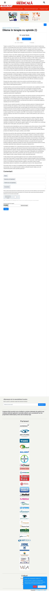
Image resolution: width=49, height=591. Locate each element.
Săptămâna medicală (6, 27)
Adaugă (6, 209)
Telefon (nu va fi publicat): (10, 182)
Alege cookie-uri (41, 586)
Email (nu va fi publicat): (9, 179)
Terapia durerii (16, 27)
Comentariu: (7, 187)
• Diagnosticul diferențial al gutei (31, 8)
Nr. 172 (12, 27)
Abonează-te (42, 404)
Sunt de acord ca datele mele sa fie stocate (12, 197)
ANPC (45, 590)
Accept (34, 586)
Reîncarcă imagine (24, 205)
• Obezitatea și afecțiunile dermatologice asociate (12, 8)
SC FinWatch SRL (39, 590)
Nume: (5, 175)
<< (45, 24)
